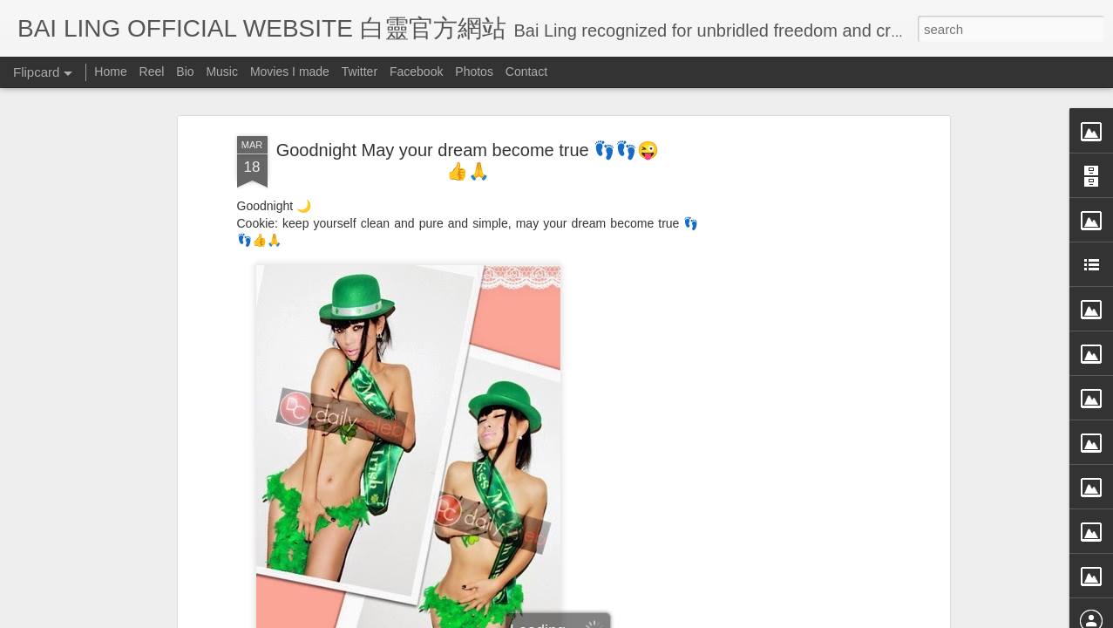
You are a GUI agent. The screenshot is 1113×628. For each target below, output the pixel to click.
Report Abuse (715, 616)
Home (110, 71)
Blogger (664, 616)
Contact (526, 71)
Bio (184, 71)
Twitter (359, 71)
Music (222, 71)
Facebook (416, 71)
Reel (152, 71)
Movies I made (289, 71)
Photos (474, 71)
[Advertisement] (795, 348)
